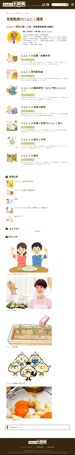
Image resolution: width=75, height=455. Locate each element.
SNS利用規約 (39, 447)
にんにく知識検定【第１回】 (16, 383)
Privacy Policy (45, 452)
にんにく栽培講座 (12, 347)
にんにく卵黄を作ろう (13, 420)
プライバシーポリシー (27, 447)
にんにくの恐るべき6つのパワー (17, 274)
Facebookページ (14, 427)
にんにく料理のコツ (13, 310)
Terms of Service (58, 452)
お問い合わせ (50, 447)
